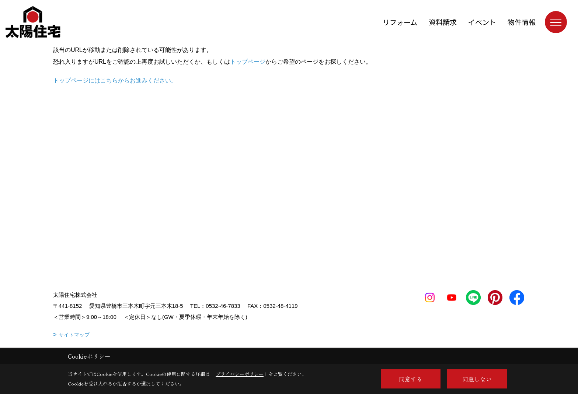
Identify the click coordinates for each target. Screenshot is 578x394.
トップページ (247, 62)
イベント (482, 22)
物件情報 (522, 22)
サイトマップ (74, 335)
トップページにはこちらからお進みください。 (115, 80)
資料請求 (443, 22)
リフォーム (400, 22)
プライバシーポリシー (240, 373)
